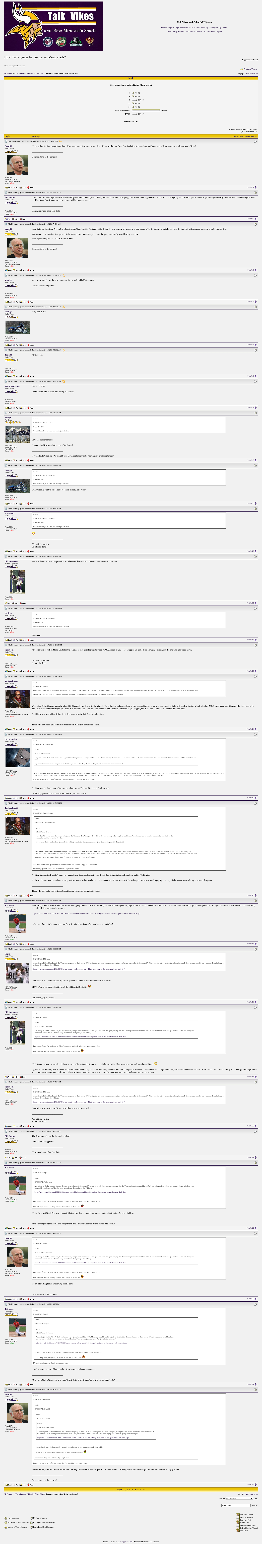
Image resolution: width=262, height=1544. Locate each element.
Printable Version (248, 69)
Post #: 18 (250, 1002)
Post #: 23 (250, 1299)
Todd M (8, 280)
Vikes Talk (39, 73)
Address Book (199, 28)
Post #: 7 (250, 407)
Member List (183, 32)
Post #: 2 (250, 219)
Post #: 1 (250, 187)
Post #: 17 (250, 943)
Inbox (191, 28)
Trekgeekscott (11, 681)
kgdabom (9, 513)
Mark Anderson (12, 386)
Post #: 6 (250, 376)
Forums (164, 28)
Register (171, 28)
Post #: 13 (250, 671)
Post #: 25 (250, 1484)
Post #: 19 (250, 1076)
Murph (8, 417)
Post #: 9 (250, 503)
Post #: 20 (250, 1126)
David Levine (11, 739)
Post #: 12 (250, 639)
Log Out (219, 32)
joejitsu (8, 613)
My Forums (223, 28)
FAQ (204, 32)
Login (177, 28)
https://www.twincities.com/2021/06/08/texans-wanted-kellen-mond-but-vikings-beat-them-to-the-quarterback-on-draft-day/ (86, 913)
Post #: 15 (250, 798)
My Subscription (212, 28)
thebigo (8, 311)
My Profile (184, 28)
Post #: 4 (250, 301)
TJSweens (9, 905)
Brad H (8, 146)
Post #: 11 (250, 603)
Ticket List (211, 32)
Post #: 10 (250, 551)
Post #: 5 (250, 344)
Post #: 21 (250, 1157)
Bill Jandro (10, 197)
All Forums (8, 73)
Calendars (198, 32)
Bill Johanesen (11, 561)
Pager (7, 954)
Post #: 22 (250, 1228)
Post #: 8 (250, 460)
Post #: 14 (250, 729)
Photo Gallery (172, 32)
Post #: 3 (250, 270)
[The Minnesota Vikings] (24, 73)
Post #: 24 (250, 1384)
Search (190, 32)
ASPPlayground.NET (125, 1542)
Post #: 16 (250, 895)
